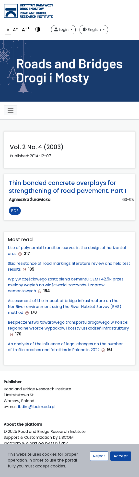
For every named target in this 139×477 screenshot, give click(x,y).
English (92, 29)
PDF (15, 210)
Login (62, 29)
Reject (99, 456)
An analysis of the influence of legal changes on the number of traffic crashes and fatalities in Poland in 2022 (65, 347)
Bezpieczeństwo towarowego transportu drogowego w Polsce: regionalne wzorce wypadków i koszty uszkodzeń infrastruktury (68, 325)
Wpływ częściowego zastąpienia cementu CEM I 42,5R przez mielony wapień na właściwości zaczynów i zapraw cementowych (65, 285)
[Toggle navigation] (10, 110)
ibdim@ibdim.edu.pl (36, 407)
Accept (121, 456)
